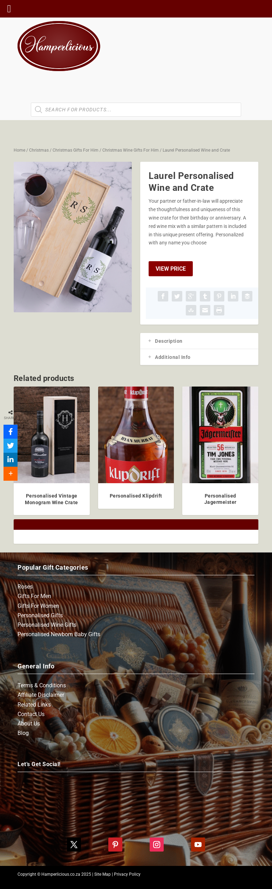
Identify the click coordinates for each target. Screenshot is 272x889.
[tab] (199, 341)
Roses (25, 586)
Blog (23, 733)
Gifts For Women (38, 606)
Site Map (102, 874)
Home (19, 150)
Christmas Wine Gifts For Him (130, 150)
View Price (171, 268)
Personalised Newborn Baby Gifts (59, 634)
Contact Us (31, 714)
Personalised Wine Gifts (47, 624)
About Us (29, 723)
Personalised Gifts (40, 615)
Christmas (39, 150)
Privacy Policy (127, 874)
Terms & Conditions (42, 685)
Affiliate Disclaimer (41, 695)
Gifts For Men (34, 596)
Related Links (34, 704)
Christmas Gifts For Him (75, 150)
